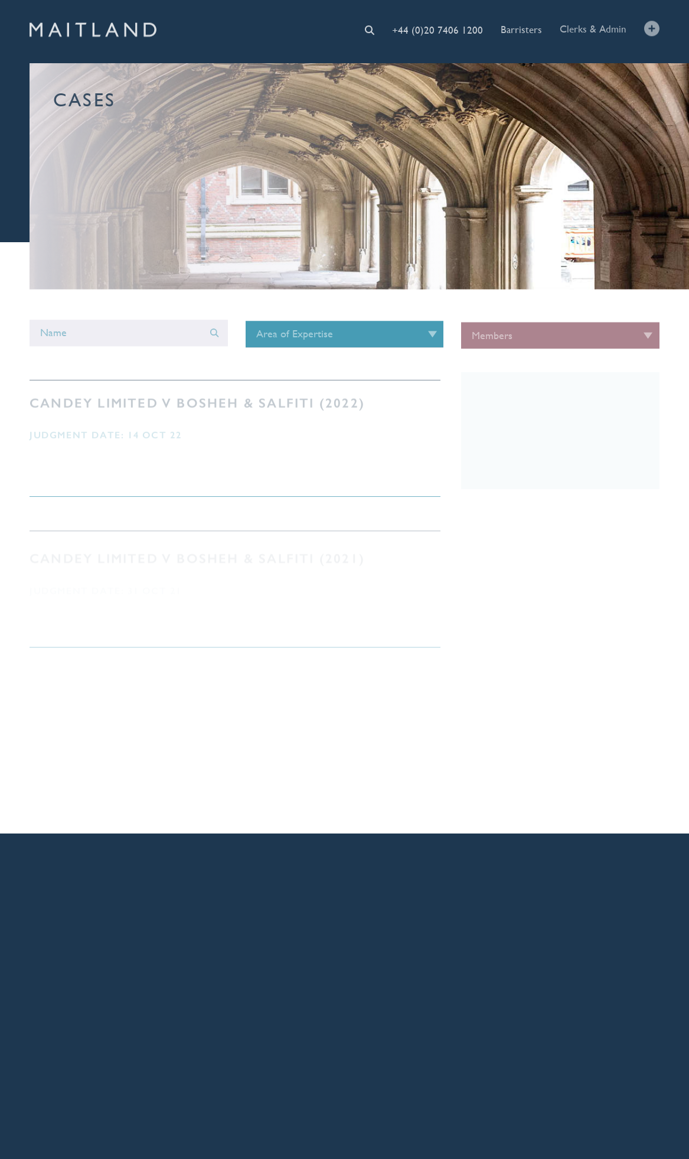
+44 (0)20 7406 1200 (437, 29)
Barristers (521, 29)
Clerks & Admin (593, 29)
